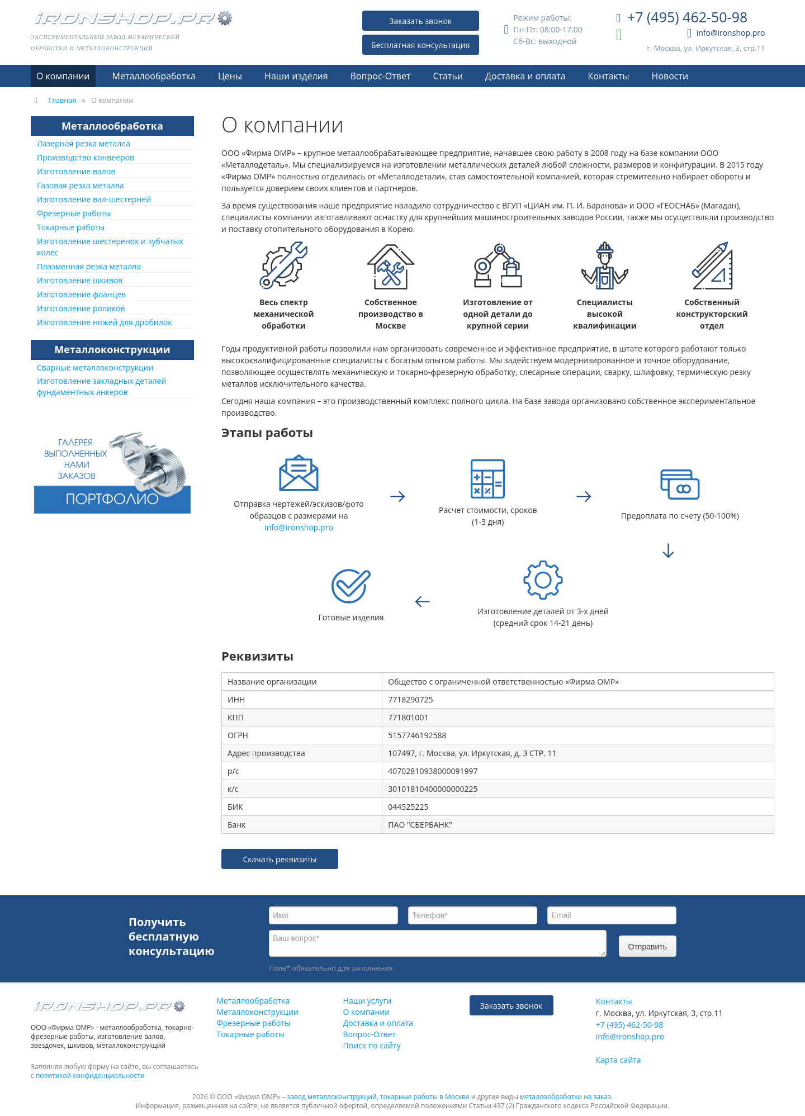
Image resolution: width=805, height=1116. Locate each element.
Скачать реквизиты (279, 859)
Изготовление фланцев (81, 294)
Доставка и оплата (525, 76)
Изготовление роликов (81, 308)
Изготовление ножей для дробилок (104, 322)
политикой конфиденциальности (90, 1075)
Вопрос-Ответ (381, 76)
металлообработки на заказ (565, 1096)
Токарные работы (71, 227)
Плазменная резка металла (89, 266)
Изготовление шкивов (79, 280)
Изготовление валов (76, 171)
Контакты (608, 76)
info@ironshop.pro (726, 33)
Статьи (448, 76)
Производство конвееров (85, 157)
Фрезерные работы (74, 213)
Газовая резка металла (80, 185)
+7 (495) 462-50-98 (681, 18)
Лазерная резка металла (83, 143)
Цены (230, 76)
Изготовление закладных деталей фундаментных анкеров (101, 386)
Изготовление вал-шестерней (94, 199)
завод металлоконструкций (332, 1096)
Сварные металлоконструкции (95, 367)
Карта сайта (618, 1060)
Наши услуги (367, 1000)
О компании (63, 76)
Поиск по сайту (372, 1045)
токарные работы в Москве (425, 1096)
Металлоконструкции (112, 349)
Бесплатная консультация (420, 45)
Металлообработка (154, 76)
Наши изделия (296, 76)
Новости (670, 76)
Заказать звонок (420, 21)
